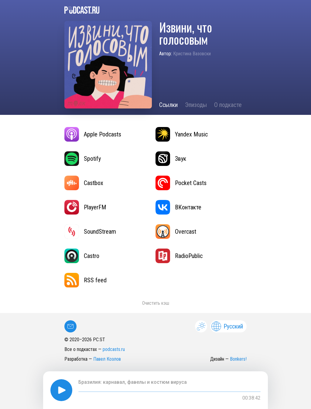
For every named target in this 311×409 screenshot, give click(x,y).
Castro (81, 256)
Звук (171, 158)
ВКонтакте (178, 207)
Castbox (83, 183)
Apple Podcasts (92, 134)
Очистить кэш (155, 303)
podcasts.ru (114, 349)
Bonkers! (238, 359)
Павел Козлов (107, 359)
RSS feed (85, 280)
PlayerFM (85, 207)
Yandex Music (182, 134)
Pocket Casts (181, 183)
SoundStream (90, 231)
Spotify (82, 158)
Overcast (176, 231)
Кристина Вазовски (192, 54)
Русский (227, 326)
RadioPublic (179, 256)
